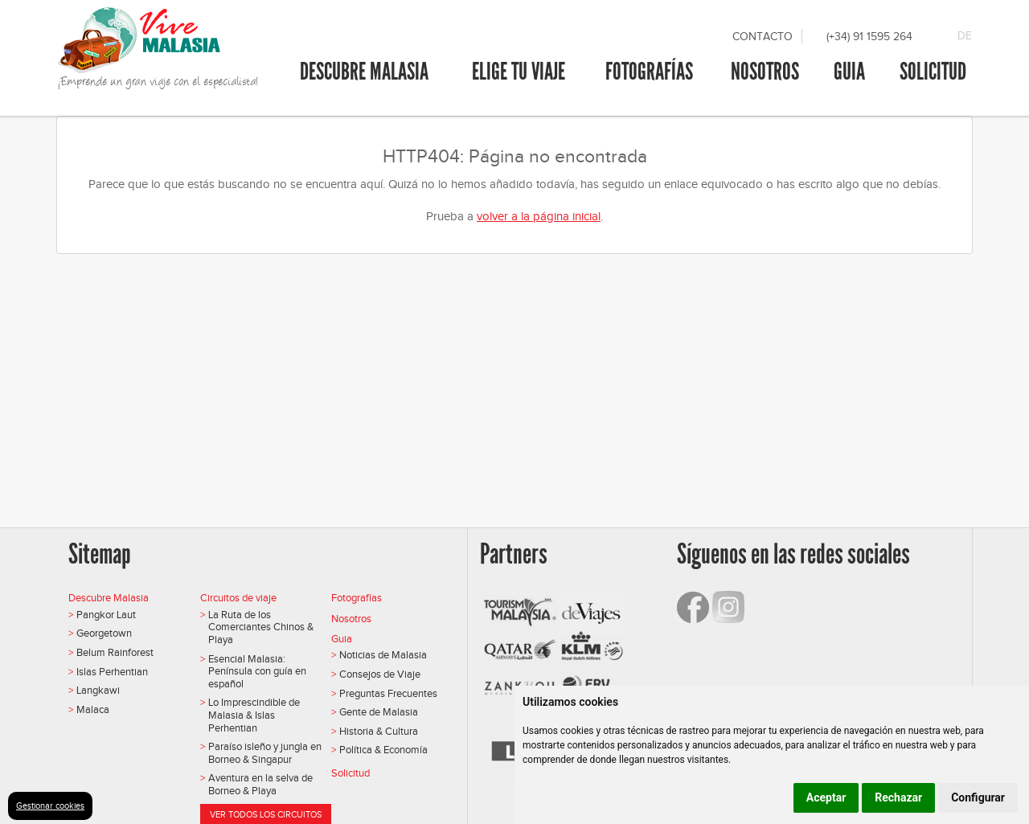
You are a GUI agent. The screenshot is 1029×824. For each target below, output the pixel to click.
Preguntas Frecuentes (388, 693)
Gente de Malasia (378, 712)
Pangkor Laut (106, 615)
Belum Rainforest (115, 652)
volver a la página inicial (539, 216)
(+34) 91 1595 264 (869, 37)
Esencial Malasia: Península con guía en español (257, 671)
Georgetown (104, 633)
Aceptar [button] (826, 797)
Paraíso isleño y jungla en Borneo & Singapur (265, 752)
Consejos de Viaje (379, 674)
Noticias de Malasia (383, 655)
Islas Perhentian (112, 672)
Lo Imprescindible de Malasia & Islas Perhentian (254, 714)
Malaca (92, 709)
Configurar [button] (978, 797)
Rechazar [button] (898, 797)
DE (964, 36)
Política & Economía (383, 750)
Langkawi (98, 690)
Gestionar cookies (50, 805)
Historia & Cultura (378, 731)
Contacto (762, 37)
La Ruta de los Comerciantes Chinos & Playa (261, 627)
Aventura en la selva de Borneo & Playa (260, 784)
